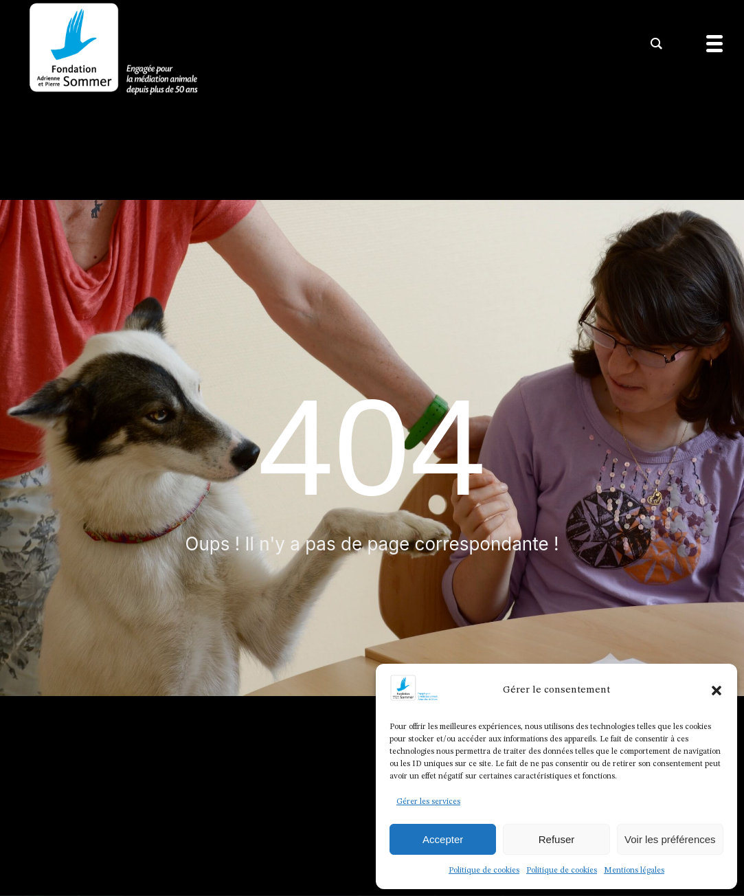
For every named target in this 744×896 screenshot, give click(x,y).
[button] (716, 690)
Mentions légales (634, 870)
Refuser (557, 839)
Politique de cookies (484, 870)
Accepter (442, 839)
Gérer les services (428, 802)
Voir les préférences (670, 839)
